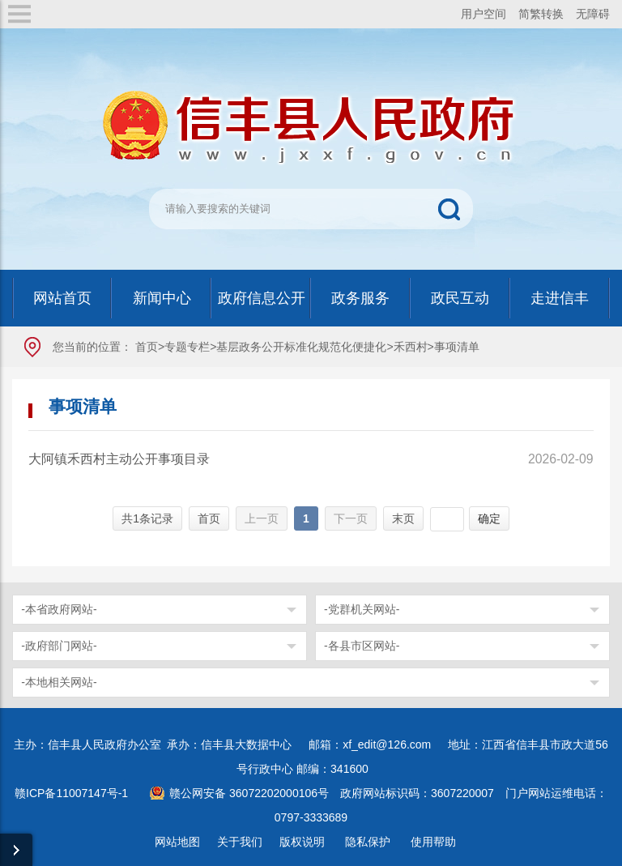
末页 (403, 518)
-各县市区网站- (361, 645)
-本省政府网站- (58, 609)
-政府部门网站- (58, 645)
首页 (146, 346)
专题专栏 (187, 346)
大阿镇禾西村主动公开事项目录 (119, 459)
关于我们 (239, 841)
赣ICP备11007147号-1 (71, 793)
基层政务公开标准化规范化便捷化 (301, 346)
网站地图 (177, 841)
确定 (489, 518)
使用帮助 (433, 841)
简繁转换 (541, 13)
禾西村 (411, 346)
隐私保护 (367, 841)
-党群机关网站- (361, 609)
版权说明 (302, 841)
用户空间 (483, 13)
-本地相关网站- (58, 682)
